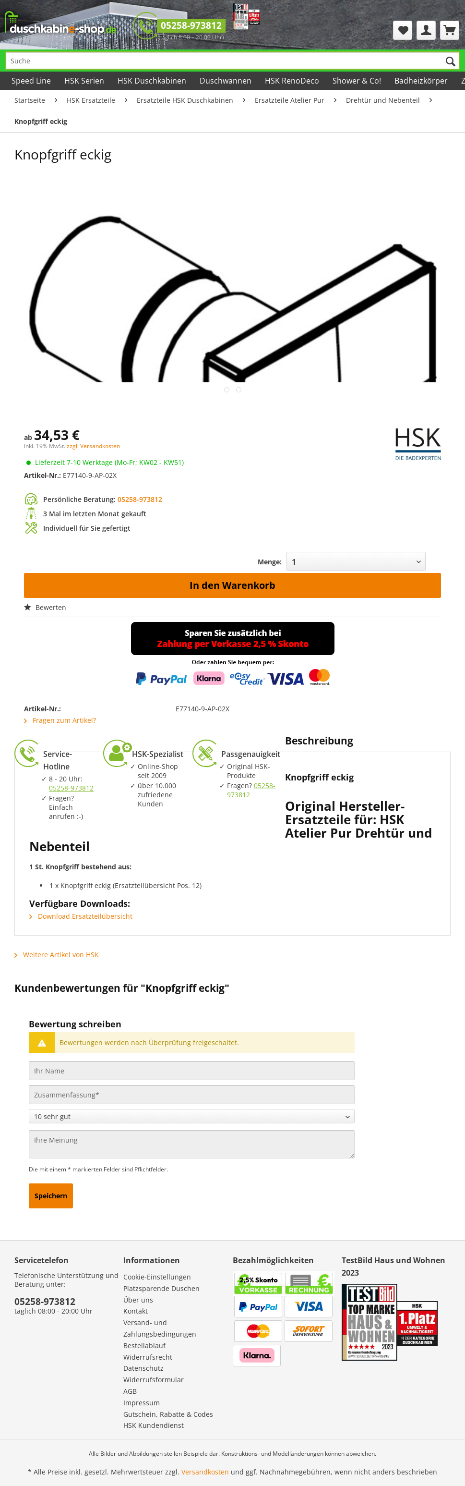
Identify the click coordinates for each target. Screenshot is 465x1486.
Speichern (51, 1195)
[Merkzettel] (402, 30)
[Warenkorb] (449, 30)
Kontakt (135, 1310)
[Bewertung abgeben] (192, 1116)
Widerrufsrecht (147, 1357)
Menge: (270, 561)
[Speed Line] (31, 81)
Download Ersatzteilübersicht (80, 916)
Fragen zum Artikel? (60, 720)
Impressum (141, 1402)
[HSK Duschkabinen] (152, 81)
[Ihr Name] (192, 1070)
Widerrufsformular (153, 1379)
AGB (130, 1391)
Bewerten (45, 607)
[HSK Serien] (84, 81)
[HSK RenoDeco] (292, 81)
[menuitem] (402, 30)
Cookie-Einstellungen (157, 1276)
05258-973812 (191, 25)
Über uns (138, 1299)
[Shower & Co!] (357, 81)
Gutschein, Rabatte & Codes (168, 1414)
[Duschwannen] (225, 81)
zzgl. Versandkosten (93, 446)
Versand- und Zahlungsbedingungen (159, 1328)
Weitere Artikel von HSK (56, 954)
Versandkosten (205, 1471)
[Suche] (232, 60)
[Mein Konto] (426, 30)
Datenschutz (143, 1368)
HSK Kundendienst (153, 1425)
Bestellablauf (144, 1345)
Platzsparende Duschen (161, 1288)
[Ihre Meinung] (192, 1144)
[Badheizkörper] (421, 81)
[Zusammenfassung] (192, 1094)
